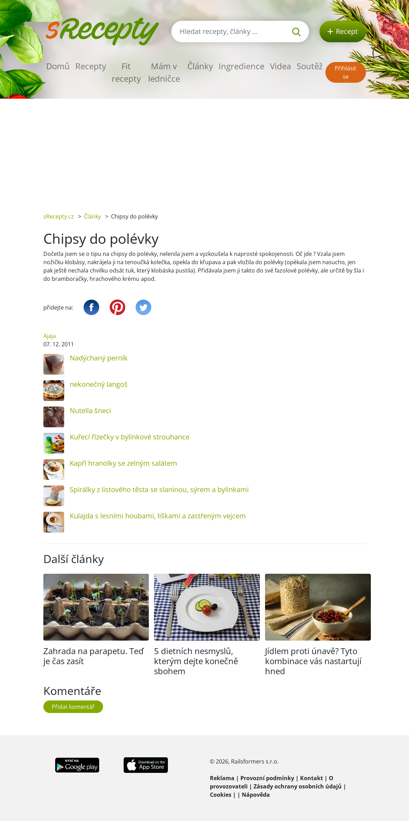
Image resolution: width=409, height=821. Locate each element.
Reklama (222, 778)
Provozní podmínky (267, 778)
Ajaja (49, 336)
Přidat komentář (73, 707)
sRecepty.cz (58, 216)
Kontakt (311, 778)
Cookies (220, 794)
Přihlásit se (345, 72)
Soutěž (310, 66)
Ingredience (241, 66)
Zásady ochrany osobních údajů (298, 786)
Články (200, 66)
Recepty (90, 66)
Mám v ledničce (164, 72)
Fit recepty (126, 72)
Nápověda (256, 794)
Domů (58, 66)
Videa (280, 66)
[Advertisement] (204, 150)
